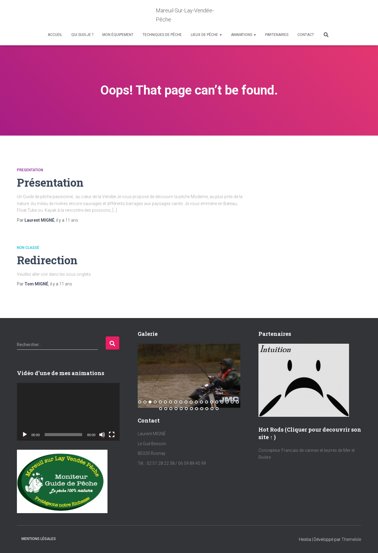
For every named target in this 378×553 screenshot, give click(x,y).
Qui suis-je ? (82, 35)
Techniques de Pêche (162, 35)
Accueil (55, 35)
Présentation (51, 182)
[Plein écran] (112, 435)
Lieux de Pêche (206, 35)
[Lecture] (25, 435)
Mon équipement (117, 35)
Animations (243, 35)
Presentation (30, 170)
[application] (68, 412)
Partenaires (276, 35)
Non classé (28, 248)
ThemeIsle (351, 539)
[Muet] (102, 435)
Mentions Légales (38, 539)
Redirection (47, 259)
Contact (305, 35)
